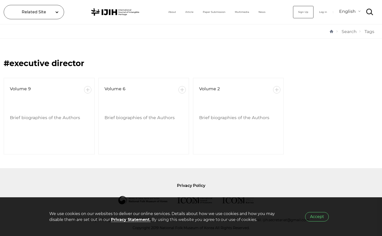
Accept (317, 216)
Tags (369, 31)
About (144, 12)
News (263, 12)
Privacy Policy (191, 185)
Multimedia (237, 12)
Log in (320, 12)
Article (165, 12)
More (87, 89)
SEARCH (369, 12)
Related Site (34, 12)
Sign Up (295, 12)
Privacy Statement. (131, 219)
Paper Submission (199, 12)
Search (349, 31)
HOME (331, 31)
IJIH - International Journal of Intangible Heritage (100, 12)
